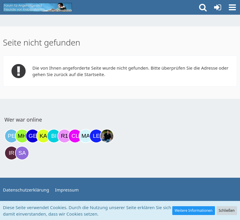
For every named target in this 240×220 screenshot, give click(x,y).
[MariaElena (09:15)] (86, 136)
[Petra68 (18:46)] (11, 136)
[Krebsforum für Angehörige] (37, 7)
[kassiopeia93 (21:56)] (43, 136)
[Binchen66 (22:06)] (54, 136)
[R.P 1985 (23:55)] (64, 136)
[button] (232, 7)
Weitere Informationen (194, 210)
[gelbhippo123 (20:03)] (33, 136)
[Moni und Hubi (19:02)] (22, 136)
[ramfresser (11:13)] (107, 136)
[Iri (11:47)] (11, 153)
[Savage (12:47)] (22, 153)
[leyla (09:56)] (96, 136)
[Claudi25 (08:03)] (75, 136)
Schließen (227, 210)
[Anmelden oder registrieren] (218, 7)
